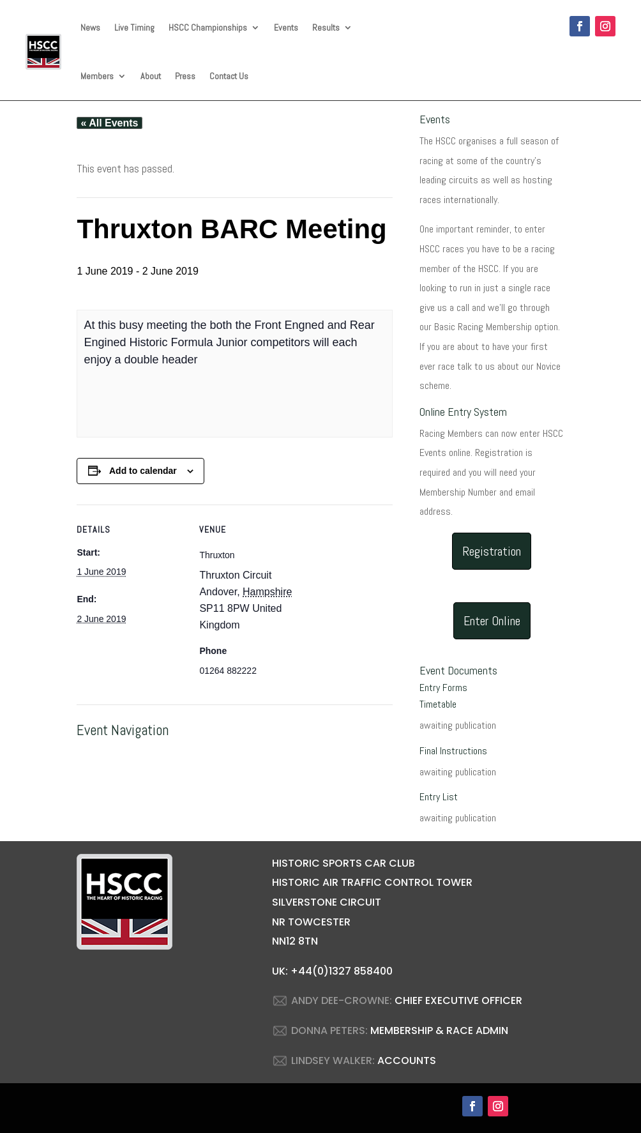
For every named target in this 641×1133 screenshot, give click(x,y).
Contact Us (228, 76)
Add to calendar (143, 471)
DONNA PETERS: (329, 1030)
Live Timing (134, 27)
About (150, 76)
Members (97, 76)
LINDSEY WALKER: (333, 1060)
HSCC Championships (208, 27)
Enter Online (492, 620)
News (90, 27)
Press (185, 76)
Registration (491, 551)
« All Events (109, 123)
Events (286, 27)
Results (326, 27)
